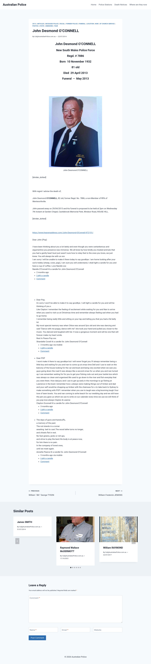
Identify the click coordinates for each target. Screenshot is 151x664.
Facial (62, 24)
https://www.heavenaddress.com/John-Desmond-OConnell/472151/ (62, 232)
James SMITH (24, 522)
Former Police (72, 24)
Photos (35, 26)
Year (56, 26)
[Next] (134, 541)
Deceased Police (52, 24)
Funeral (82, 24)
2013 (34, 24)
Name (33, 630)
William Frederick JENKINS (100, 492)
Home (93, 4)
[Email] (75, 629)
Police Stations (105, 4)
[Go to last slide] (17, 541)
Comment (40, 279)
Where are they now (138, 4)
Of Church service (107, 24)
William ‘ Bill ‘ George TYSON (51, 492)
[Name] (43, 629)
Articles (40, 24)
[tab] (70, 567)
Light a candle (42, 275)
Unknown (49, 26)
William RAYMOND (113, 547)
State (42, 26)
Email (65, 630)
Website (97, 630)
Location (90, 24)
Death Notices (120, 4)
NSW (97, 24)
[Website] (107, 629)
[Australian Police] (14, 5)
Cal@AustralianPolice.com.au (45, 36)
